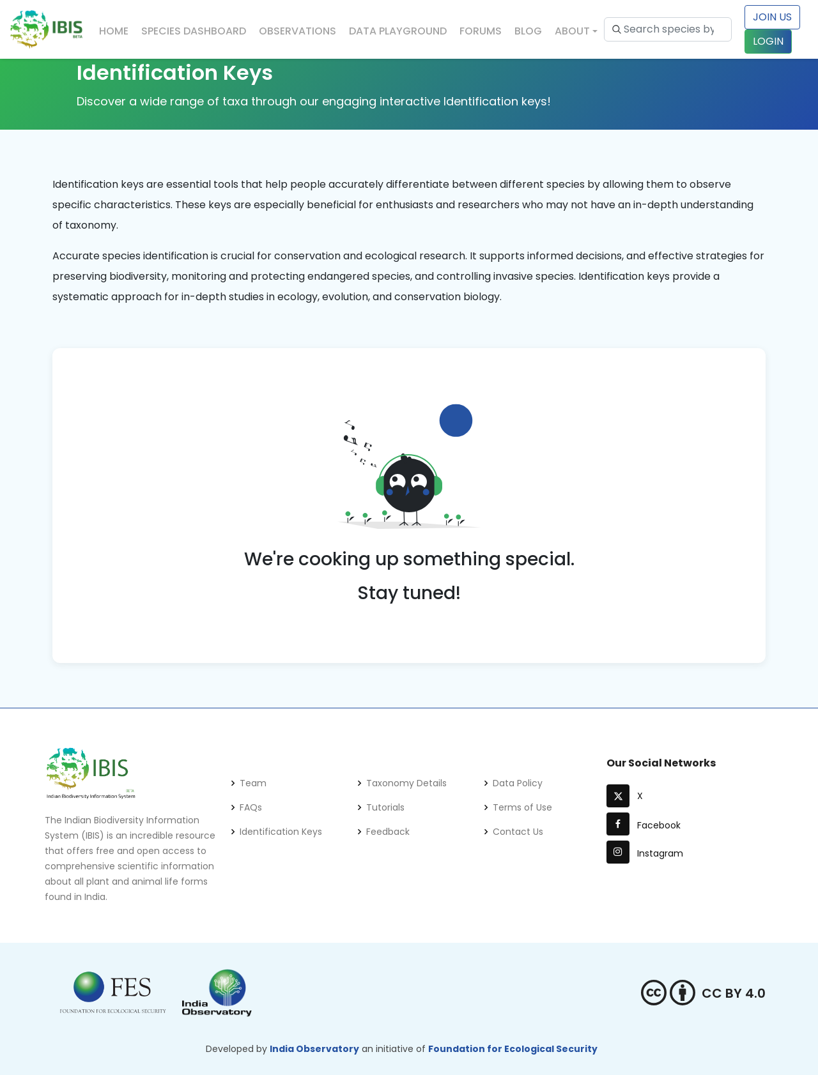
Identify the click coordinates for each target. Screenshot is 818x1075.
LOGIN (768, 41)
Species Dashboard (193, 31)
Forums (480, 31)
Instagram (644, 853)
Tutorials (385, 807)
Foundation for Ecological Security (513, 1048)
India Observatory (314, 1048)
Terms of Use (522, 807)
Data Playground (398, 31)
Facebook (643, 825)
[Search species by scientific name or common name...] (668, 29)
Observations (297, 31)
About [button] (572, 31)
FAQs (251, 807)
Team (253, 783)
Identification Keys (281, 831)
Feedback (388, 831)
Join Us (772, 17)
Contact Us (518, 831)
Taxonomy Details (406, 783)
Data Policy (518, 783)
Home (113, 31)
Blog (528, 31)
